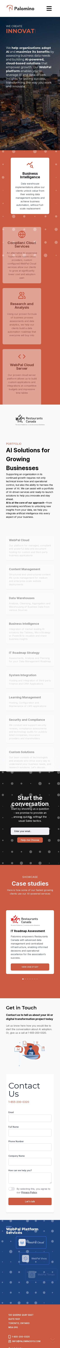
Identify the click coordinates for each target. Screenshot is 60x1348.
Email (11, 1112)
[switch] (11, 1189)
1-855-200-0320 (18, 1101)
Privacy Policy (29, 1192)
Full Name (13, 1127)
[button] (23, 979)
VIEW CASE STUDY (30, 967)
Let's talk (30, 1201)
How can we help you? (20, 1170)
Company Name (16, 1156)
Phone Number (16, 1141)
